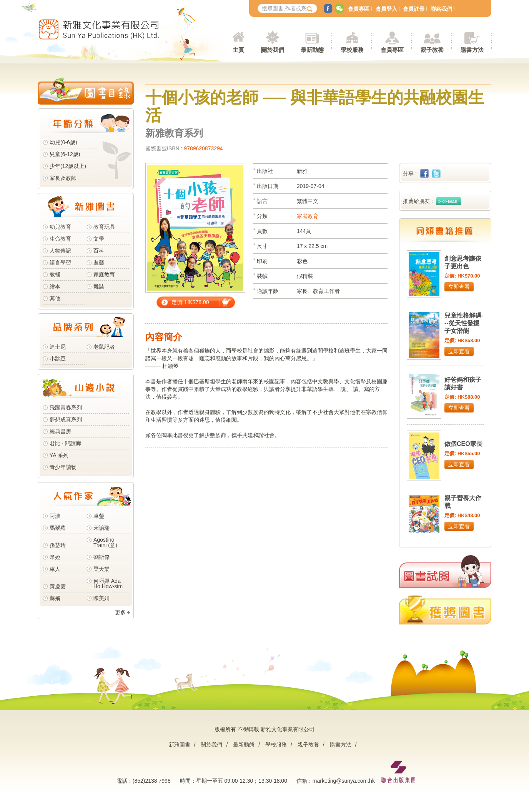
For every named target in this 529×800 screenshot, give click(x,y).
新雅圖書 (179, 745)
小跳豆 (58, 359)
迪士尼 (58, 347)
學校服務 (352, 50)
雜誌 (98, 286)
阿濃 (55, 516)
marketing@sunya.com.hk (344, 781)
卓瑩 (98, 516)
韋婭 (55, 557)
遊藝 (98, 262)
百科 (98, 251)
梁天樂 (101, 569)
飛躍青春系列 (66, 407)
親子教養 (308, 745)
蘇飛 (55, 598)
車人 (55, 569)
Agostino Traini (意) (105, 542)
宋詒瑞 (101, 528)
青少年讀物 (63, 467)
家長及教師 (63, 178)
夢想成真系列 (66, 419)
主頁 (238, 50)
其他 (55, 298)
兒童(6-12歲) (66, 154)
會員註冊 (413, 9)
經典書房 (60, 431)
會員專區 (358, 9)
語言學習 (60, 262)
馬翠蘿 (58, 528)
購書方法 (340, 745)
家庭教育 (104, 274)
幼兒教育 (60, 227)
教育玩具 (104, 227)
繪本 (55, 286)
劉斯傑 (101, 557)
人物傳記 (60, 251)
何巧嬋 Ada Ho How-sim (108, 583)
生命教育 (60, 239)
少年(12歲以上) (68, 166)
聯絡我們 (441, 9)
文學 (98, 239)
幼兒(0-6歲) (63, 142)
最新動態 (244, 745)
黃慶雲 (58, 586)
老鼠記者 (104, 347)
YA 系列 (59, 455)
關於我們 (211, 745)
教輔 (55, 274)
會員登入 (386, 9)
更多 (120, 612)
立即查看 (459, 287)
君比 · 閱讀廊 (65, 443)
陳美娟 (101, 598)
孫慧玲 (58, 545)
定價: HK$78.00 (190, 302)
